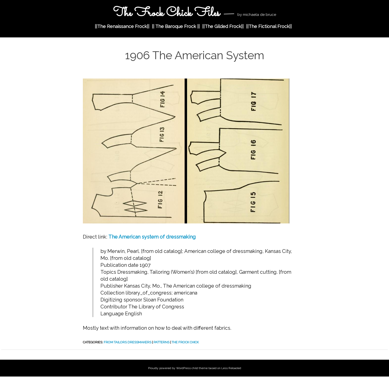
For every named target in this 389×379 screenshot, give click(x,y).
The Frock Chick (185, 342)
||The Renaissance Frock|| (122, 26)
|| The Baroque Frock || (176, 26)
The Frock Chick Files (166, 13)
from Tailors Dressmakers (127, 342)
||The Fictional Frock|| (269, 26)
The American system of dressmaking (152, 237)
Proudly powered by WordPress (169, 368)
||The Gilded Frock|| (223, 26)
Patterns (161, 342)
